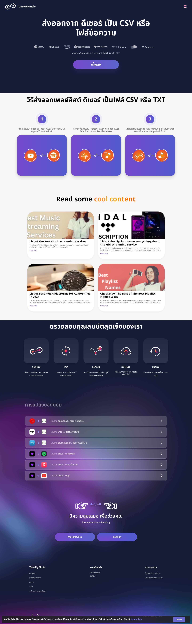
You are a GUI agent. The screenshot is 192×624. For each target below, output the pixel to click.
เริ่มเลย (96, 64)
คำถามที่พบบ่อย (75, 537)
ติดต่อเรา (117, 537)
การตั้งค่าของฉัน (35, 577)
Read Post (33, 250)
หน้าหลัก (32, 573)
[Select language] (185, 6)
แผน (31, 586)
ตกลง (179, 619)
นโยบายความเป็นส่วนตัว (154, 577)
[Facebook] (32, 615)
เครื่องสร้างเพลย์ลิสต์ (37, 591)
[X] (38, 615)
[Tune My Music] (20, 6)
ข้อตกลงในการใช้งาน (152, 573)
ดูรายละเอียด (136, 619)
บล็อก (31, 582)
